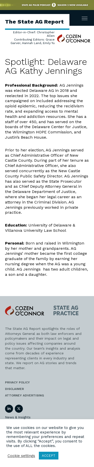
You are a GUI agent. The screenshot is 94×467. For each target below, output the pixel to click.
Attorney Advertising (24, 395)
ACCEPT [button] (48, 455)
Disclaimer (14, 389)
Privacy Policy (17, 382)
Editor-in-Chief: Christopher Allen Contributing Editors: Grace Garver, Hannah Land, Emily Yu (33, 38)
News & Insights (18, 417)
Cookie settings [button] (21, 455)
